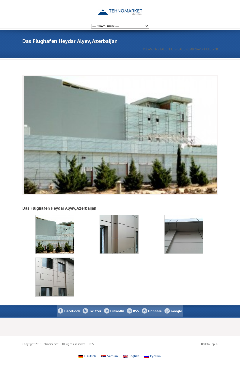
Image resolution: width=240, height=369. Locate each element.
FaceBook (72, 311)
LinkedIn (117, 311)
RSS (136, 311)
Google (176, 311)
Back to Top (208, 344)
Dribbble (155, 311)
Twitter (95, 311)
